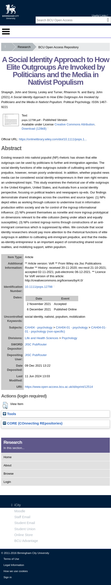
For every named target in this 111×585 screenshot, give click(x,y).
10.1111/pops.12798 (39, 286)
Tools (9, 414)
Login (7, 482)
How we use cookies (16, 571)
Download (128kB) (34, 128)
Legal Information (14, 565)
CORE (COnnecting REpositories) (32, 423)
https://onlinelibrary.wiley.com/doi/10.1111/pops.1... (53, 139)
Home (8, 457)
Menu (6, 31)
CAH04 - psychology (39, 327)
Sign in (8, 577)
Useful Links (100, 15)
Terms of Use (11, 558)
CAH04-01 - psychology (72, 327)
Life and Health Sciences (41, 338)
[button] (5, 405)
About (7, 465)
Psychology (69, 338)
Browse (9, 473)
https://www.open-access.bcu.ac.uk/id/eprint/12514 (59, 387)
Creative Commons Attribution (74, 124)
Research (25, 47)
